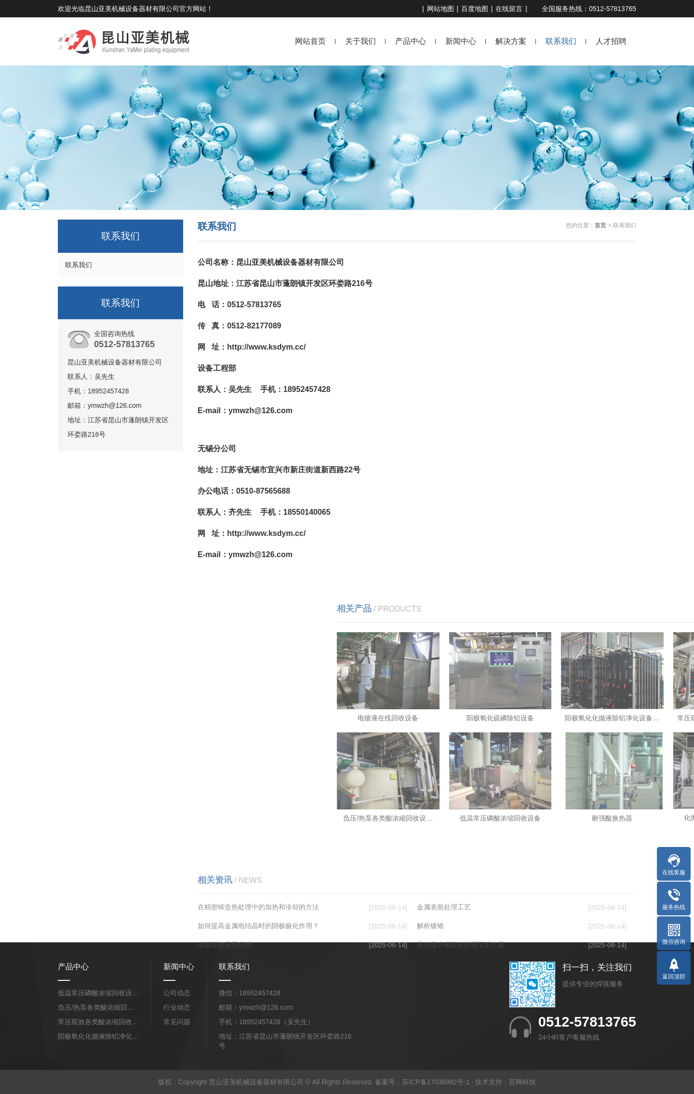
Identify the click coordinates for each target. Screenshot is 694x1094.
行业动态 (176, 1007)
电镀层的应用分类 (225, 991)
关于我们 (360, 41)
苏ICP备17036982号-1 (435, 1082)
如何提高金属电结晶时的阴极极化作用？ (258, 972)
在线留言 (508, 9)
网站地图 (440, 9)
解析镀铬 (430, 972)
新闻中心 (460, 41)
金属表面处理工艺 (444, 953)
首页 (600, 225)
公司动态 (176, 993)
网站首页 (310, 41)
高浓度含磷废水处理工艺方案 (461, 991)
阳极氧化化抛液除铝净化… (98, 1036)
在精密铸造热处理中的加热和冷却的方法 (258, 953)
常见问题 (176, 1022)
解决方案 (510, 41)
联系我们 (561, 41)
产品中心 (410, 41)
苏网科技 (522, 1082)
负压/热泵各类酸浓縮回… (96, 1007)
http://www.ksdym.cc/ (266, 347)
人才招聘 (611, 41)
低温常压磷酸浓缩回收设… (98, 993)
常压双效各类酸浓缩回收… (98, 1022)
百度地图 (474, 9)
